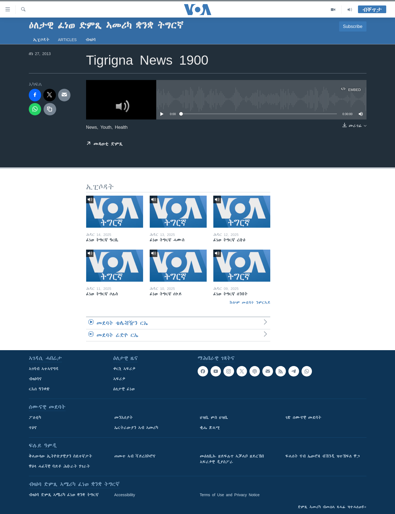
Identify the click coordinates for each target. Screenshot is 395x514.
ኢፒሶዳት (41, 39)
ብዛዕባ (91, 39)
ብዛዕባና (35, 378)
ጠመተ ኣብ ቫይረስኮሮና (134, 456)
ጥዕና (33, 427)
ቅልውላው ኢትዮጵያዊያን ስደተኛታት (60, 456)
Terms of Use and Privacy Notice (230, 494)
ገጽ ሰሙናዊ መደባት (303, 417)
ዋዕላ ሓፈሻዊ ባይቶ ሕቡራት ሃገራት (59, 466)
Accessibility (124, 494)
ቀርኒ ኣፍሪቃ (124, 368)
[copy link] (50, 109)
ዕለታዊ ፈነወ (124, 389)
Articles (67, 39)
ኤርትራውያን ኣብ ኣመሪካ (136, 427)
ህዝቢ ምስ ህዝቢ (214, 417)
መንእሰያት (123, 417)
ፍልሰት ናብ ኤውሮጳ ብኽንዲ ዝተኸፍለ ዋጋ (322, 456)
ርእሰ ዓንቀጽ (39, 389)
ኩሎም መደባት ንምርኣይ (250, 302)
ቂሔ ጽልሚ (210, 427)
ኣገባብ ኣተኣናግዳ (44, 368)
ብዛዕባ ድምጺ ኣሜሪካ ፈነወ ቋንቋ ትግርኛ (64, 494)
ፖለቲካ (35, 417)
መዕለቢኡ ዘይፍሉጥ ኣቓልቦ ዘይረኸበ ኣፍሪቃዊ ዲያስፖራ (232, 459)
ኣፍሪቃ (119, 378)
